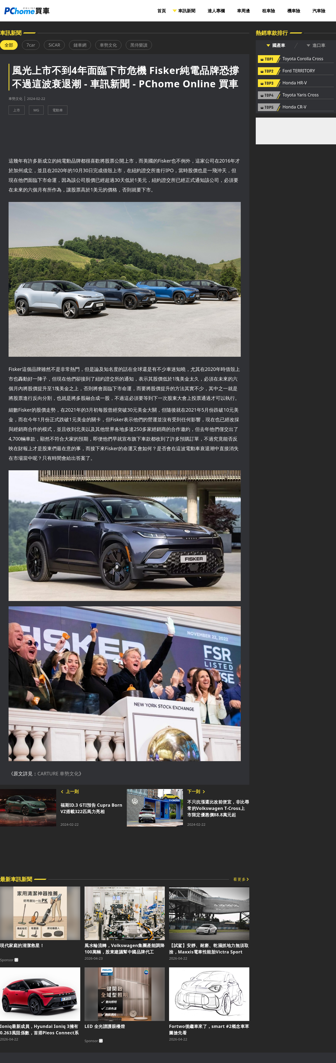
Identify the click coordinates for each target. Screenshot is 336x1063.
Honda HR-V (294, 83)
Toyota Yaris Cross (300, 95)
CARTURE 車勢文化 (58, 773)
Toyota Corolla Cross (302, 59)
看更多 (239, 879)
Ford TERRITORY (298, 71)
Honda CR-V (294, 107)
